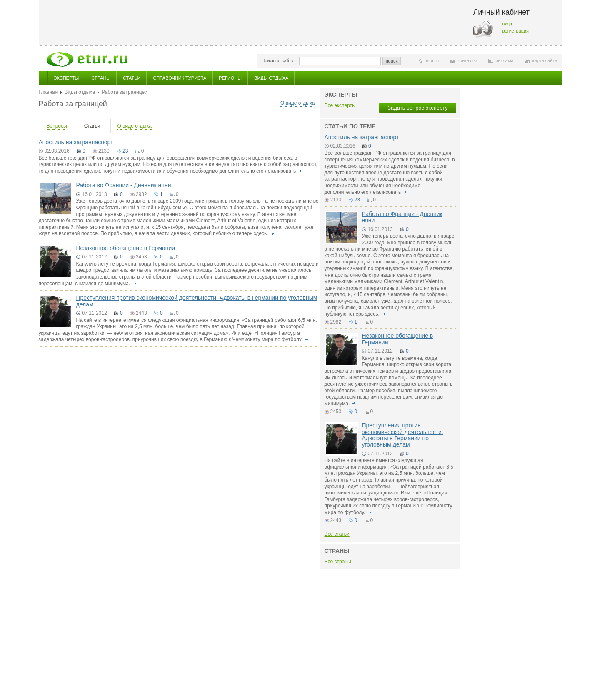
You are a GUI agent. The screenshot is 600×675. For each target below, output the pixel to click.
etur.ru (432, 60)
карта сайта (545, 60)
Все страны (338, 562)
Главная (48, 92)
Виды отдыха (271, 77)
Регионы (230, 77)
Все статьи (337, 534)
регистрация (515, 30)
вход (507, 23)
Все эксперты (340, 105)
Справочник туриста (179, 77)
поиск (392, 60)
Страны (100, 77)
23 (125, 151)
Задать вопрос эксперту (418, 108)
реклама (504, 60)
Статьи (131, 77)
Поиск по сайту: (278, 60)
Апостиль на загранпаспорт (76, 142)
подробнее (300, 171)
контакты (467, 60)
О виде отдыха (297, 103)
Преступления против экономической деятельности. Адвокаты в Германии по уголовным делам (197, 300)
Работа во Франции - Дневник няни (123, 185)
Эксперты (66, 77)
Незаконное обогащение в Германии (125, 248)
